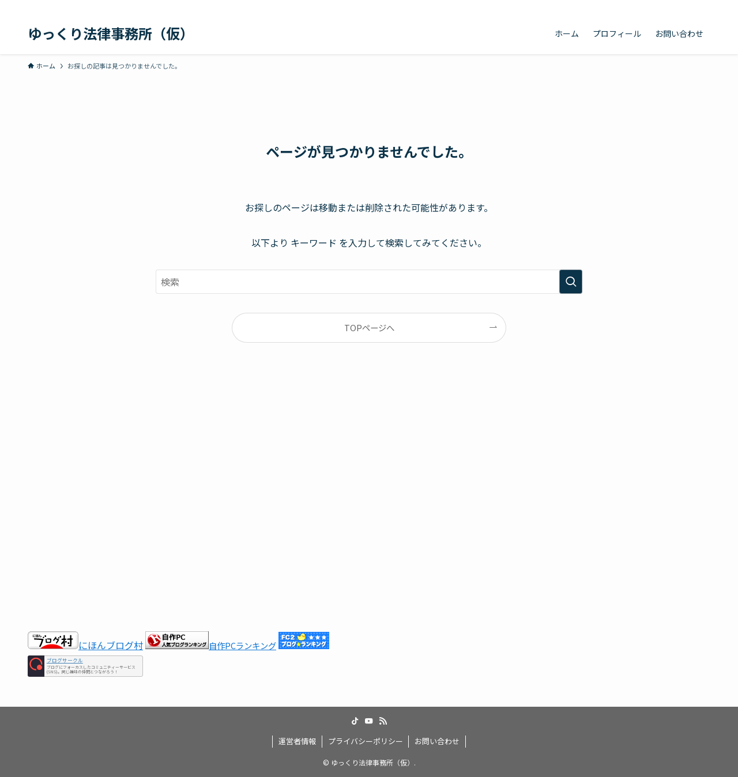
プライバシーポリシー (365, 741)
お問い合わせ (437, 741)
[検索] (702, 6)
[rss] (687, 6)
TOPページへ (369, 327)
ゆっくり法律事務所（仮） (111, 33)
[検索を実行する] (570, 282)
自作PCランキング (242, 645)
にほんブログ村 (85, 645)
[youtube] (672, 6)
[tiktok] (657, 6)
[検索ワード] (369, 282)
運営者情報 (297, 741)
